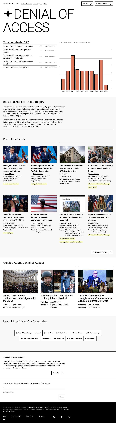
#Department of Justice (67, 238)
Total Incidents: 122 (16, 42)
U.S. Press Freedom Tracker (11, 4)
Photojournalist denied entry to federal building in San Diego (100, 168)
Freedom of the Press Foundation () (37, 407)
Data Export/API (16, 416)
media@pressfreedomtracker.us (15, 368)
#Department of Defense (11, 184)
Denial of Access (9, 174)
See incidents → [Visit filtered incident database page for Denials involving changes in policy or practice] (51, 51)
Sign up (61, 397)
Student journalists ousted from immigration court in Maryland (71, 217)
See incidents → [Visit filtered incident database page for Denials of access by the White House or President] (51, 63)
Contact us (56, 373)
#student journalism (76, 242)
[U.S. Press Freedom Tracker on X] (62, 417)
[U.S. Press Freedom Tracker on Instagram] (69, 417)
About (45, 4)
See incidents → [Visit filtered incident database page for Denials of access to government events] (51, 46)
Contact (41, 416)
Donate (85, 3)
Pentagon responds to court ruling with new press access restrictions (15, 168)
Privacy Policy (30, 416)
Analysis (35, 4)
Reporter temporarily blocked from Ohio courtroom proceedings (41, 217)
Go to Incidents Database (100, 252)
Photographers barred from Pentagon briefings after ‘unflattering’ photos (43, 168)
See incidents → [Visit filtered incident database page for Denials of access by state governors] (51, 67)
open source (63, 407)
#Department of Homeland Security (99, 184)
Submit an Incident (101, 3)
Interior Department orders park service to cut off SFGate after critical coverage (71, 169)
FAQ (41, 4)
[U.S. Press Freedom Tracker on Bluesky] (54, 417)
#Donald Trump (8, 233)
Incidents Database (26, 4)
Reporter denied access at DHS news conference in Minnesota (99, 217)
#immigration (92, 187)
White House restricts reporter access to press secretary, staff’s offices (13, 217)
